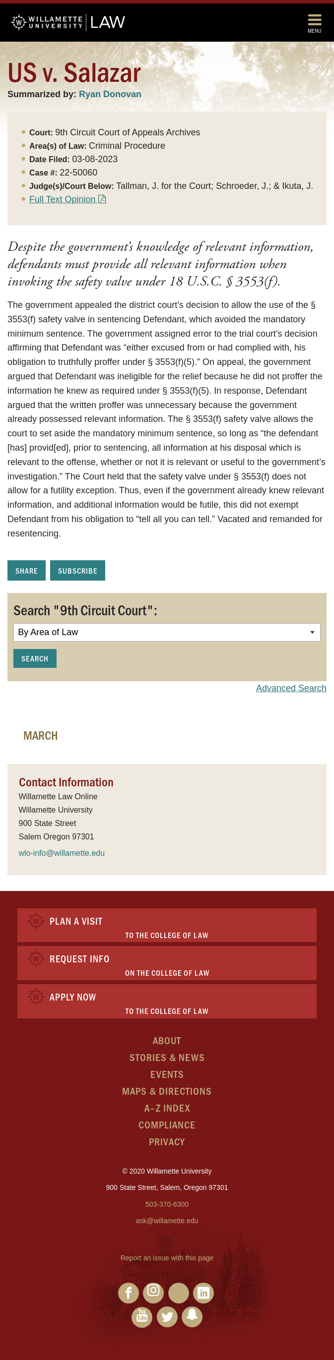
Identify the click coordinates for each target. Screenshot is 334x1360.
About (167, 1040)
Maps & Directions (167, 1090)
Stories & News (167, 1057)
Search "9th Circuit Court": (85, 609)
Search (35, 658)
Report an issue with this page (167, 1258)
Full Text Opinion (62, 199)
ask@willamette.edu (167, 1221)
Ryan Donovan (110, 94)
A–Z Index (167, 1107)
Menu (315, 23)
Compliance (167, 1124)
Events (167, 1073)
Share (26, 570)
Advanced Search (291, 688)
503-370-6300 (167, 1204)
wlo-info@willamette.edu (62, 853)
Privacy (167, 1141)
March (40, 735)
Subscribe (77, 570)
